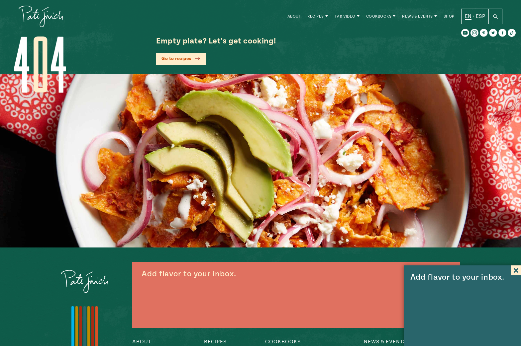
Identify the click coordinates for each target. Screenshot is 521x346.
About (294, 16)
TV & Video (345, 16)
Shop (449, 16)
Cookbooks (379, 16)
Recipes (315, 16)
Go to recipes (176, 58)
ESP (480, 16)
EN (468, 16)
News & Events (417, 16)
